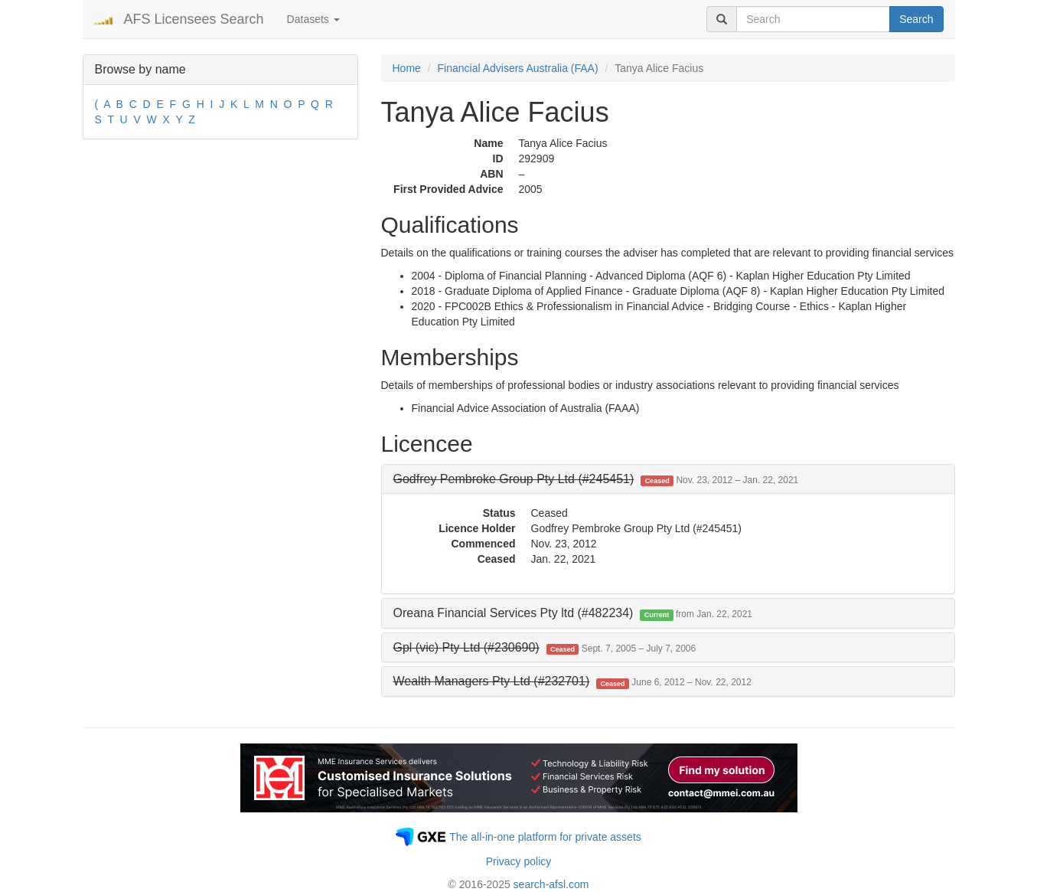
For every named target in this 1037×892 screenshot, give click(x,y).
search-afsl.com (551, 884)
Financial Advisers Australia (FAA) (518, 68)
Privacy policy (519, 861)
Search (916, 19)
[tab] (668, 479)
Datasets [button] (313, 19)
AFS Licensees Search (194, 19)
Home (407, 68)
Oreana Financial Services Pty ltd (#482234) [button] (573, 612)
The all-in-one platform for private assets (545, 837)
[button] (596, 478)
